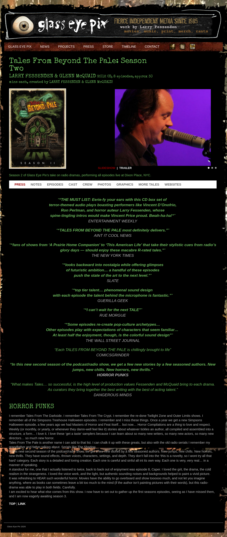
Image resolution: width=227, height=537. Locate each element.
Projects (66, 46)
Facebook (172, 46)
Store (107, 46)
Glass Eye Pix (19, 46)
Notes (36, 184)
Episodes (55, 184)
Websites (172, 184)
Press (88, 46)
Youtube (192, 46)
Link (22, 504)
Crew (87, 184)
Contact (152, 46)
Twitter (182, 46)
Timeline (129, 46)
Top (12, 504)
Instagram (202, 46)
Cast (72, 184)
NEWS (44, 46)
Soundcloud (212, 46)
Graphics (124, 184)
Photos (104, 184)
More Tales (149, 184)
